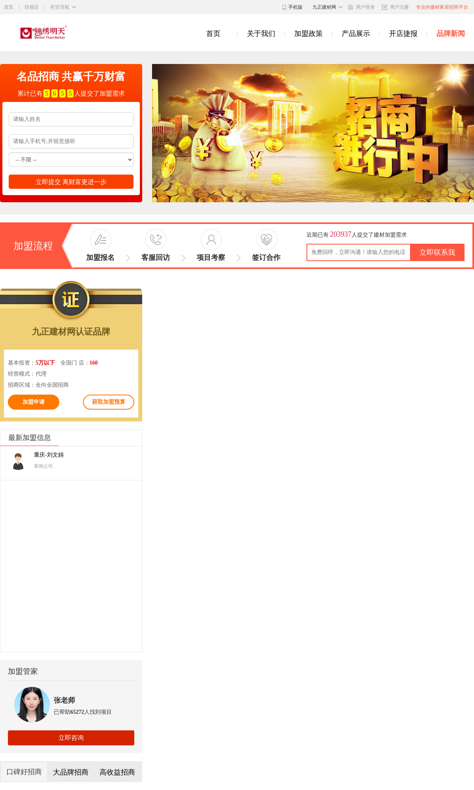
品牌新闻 (450, 34)
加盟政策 (308, 34)
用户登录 (365, 7)
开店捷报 (403, 34)
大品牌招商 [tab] (70, 772)
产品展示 (356, 34)
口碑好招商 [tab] (24, 772)
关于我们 (261, 34)
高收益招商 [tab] (117, 772)
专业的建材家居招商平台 (442, 7)
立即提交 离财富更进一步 (71, 182)
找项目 (31, 7)
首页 (8, 7)
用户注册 (399, 7)
